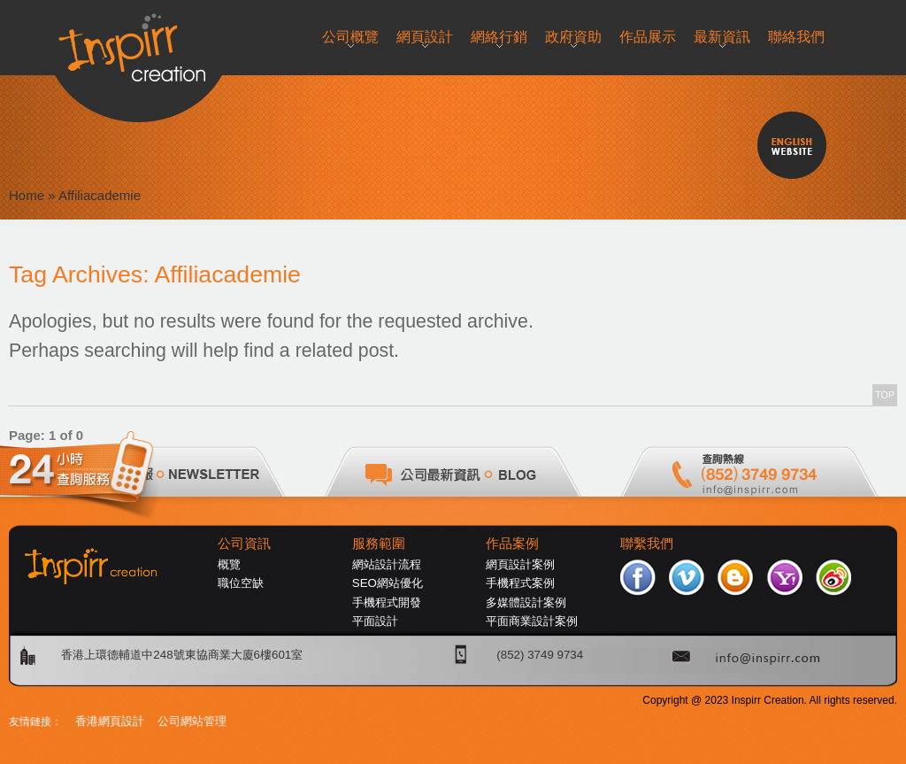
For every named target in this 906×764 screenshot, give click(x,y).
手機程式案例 (520, 583)
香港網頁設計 (109, 721)
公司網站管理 (191, 721)
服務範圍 (378, 543)
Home (26, 195)
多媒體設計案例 (526, 602)
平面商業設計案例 (532, 621)
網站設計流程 (386, 564)
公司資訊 (244, 543)
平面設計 (375, 621)
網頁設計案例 (520, 564)
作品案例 (512, 543)
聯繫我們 (646, 543)
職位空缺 (241, 583)
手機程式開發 (386, 602)
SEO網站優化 (387, 583)
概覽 (229, 564)
